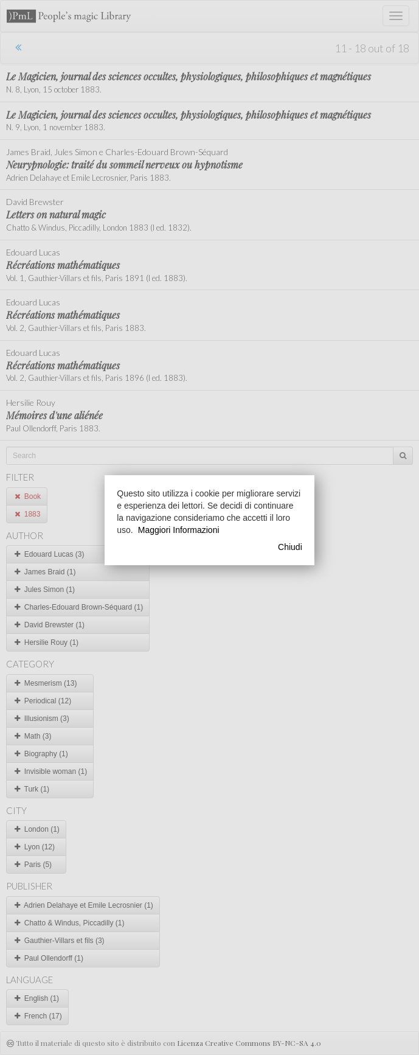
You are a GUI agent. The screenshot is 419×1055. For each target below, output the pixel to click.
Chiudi (290, 547)
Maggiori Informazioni (179, 530)
